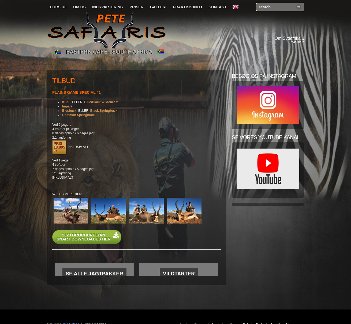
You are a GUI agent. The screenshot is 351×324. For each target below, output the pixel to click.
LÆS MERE (69, 194)
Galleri (158, 7)
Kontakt (217, 7)
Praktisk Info (187, 7)
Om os (79, 7)
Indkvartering (107, 7)
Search (298, 7)
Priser (137, 7)
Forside (58, 7)
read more (297, 42)
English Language (236, 7)
